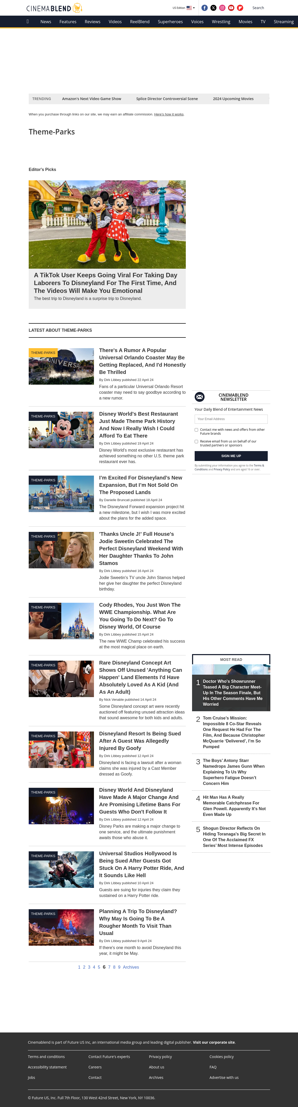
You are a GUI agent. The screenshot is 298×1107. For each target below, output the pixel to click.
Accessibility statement (47, 1067)
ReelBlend (140, 21)
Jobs (31, 1077)
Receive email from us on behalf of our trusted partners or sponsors (226, 443)
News (45, 21)
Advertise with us (224, 1077)
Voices (197, 21)
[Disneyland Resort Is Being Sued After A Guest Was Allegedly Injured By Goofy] (107, 754)
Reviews (92, 21)
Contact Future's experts (109, 1056)
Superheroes (170, 21)
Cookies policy (222, 1056)
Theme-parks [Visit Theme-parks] (43, 353)
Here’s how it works (168, 114)
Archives (131, 967)
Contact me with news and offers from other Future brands (230, 431)
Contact (95, 1077)
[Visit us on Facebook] (204, 8)
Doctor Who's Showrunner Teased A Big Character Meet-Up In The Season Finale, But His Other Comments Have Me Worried (233, 692)
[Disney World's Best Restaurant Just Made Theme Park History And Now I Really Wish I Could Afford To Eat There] (107, 438)
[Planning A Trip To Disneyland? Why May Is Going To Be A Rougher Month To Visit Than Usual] (107, 933)
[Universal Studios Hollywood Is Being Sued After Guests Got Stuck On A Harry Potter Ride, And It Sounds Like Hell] (107, 875)
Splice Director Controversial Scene (167, 98)
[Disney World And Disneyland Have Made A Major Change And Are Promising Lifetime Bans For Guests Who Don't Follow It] (107, 814)
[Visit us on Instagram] (222, 8)
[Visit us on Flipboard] (240, 8)
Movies (245, 21)
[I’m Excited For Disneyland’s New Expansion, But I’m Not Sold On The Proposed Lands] (107, 498)
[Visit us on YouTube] (231, 8)
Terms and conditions (46, 1056)
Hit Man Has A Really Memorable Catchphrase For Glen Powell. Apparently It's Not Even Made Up (234, 806)
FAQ (213, 1067)
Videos (115, 21)
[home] (29, 21)
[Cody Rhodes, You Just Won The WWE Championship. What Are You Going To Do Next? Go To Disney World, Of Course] (107, 626)
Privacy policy (160, 1056)
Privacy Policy (222, 469)
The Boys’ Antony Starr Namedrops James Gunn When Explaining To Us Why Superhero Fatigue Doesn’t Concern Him (234, 772)
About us (156, 1067)
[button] (262, 8)
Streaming (284, 21)
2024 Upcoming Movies (233, 98)
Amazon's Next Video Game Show (91, 98)
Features (67, 21)
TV (263, 21)
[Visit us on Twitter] (213, 8)
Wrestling (221, 21)
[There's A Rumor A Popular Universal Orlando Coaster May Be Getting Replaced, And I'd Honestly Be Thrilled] (107, 374)
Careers (95, 1067)
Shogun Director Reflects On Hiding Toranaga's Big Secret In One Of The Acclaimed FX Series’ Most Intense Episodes (234, 837)
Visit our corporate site (214, 1042)
